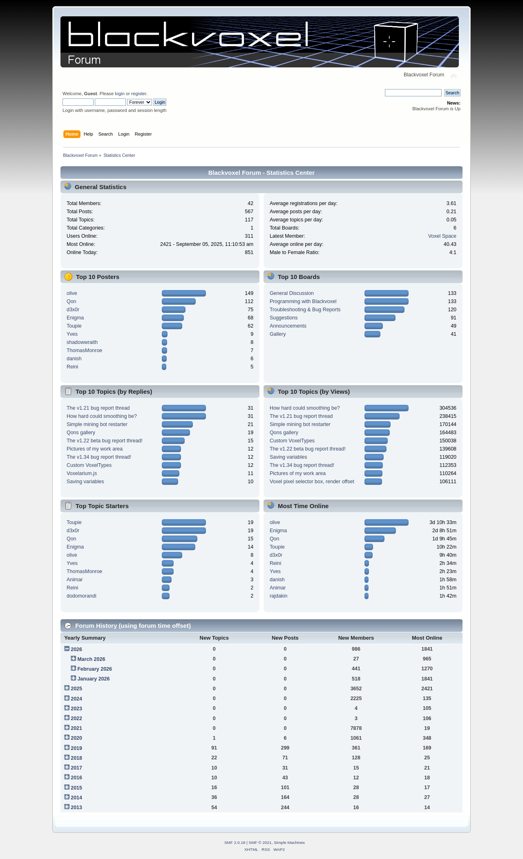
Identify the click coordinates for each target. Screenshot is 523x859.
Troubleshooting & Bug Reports (305, 309)
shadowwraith (82, 342)
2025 (76, 689)
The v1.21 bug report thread (98, 408)
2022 (76, 718)
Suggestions (284, 318)
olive (72, 293)
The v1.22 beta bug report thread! (105, 441)
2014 (76, 798)
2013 (76, 807)
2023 (76, 709)
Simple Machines (289, 842)
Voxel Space (442, 236)
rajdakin (279, 596)
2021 (76, 728)
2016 (76, 778)
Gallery (278, 334)
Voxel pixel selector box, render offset (312, 481)
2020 (76, 738)
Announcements (288, 326)
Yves (72, 334)
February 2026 (94, 669)
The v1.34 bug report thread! (99, 457)
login (120, 93)
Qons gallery (81, 432)
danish (74, 358)
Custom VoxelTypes (89, 465)
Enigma (75, 318)
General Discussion (292, 293)
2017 (76, 768)
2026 (76, 649)
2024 (76, 699)
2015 (76, 788)
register (138, 93)
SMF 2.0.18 (235, 842)
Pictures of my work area (95, 449)
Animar (75, 579)
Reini (72, 367)
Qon (71, 301)
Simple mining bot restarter (97, 424)
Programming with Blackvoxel (303, 301)
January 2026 (93, 679)
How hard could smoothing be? (102, 416)
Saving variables (85, 481)
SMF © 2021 (260, 842)
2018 (76, 758)
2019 (76, 748)
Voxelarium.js (82, 473)
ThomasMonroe (84, 350)
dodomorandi (81, 596)
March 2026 (91, 659)
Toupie (74, 326)
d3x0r (73, 309)
